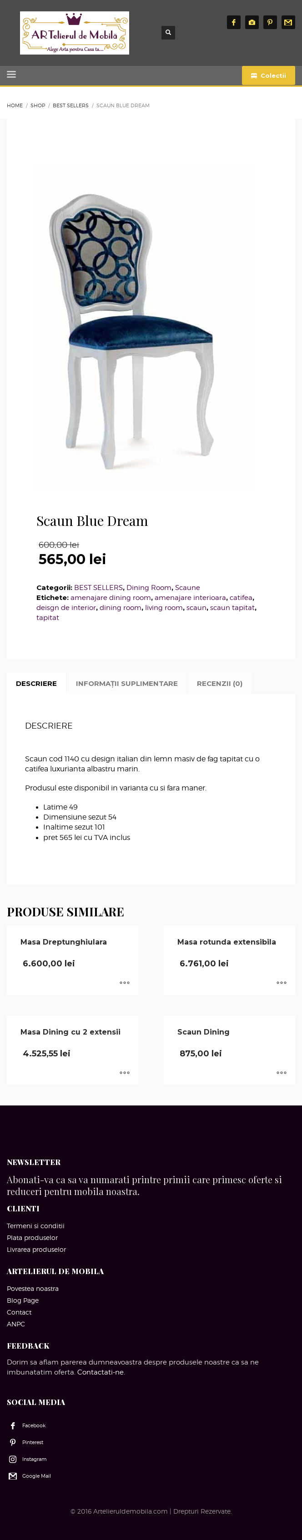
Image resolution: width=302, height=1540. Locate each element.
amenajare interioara (190, 598)
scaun (196, 608)
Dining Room (148, 588)
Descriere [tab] (36, 683)
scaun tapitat (232, 608)
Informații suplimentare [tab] (127, 683)
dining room (120, 608)
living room (164, 608)
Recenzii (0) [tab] (219, 683)
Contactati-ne (100, 1372)
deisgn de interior (66, 608)
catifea (241, 598)
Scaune (187, 588)
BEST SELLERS (98, 588)
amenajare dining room (110, 598)
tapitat (47, 618)
